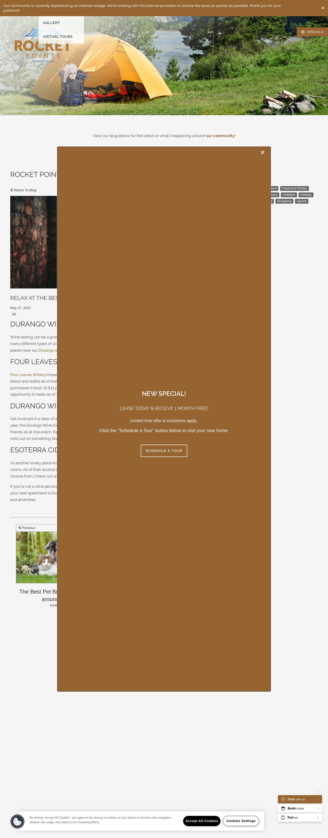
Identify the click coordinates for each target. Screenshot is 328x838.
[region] (141, 821)
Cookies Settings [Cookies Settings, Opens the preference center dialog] (241, 821)
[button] (323, 8)
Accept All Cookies (202, 821)
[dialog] (164, 419)
